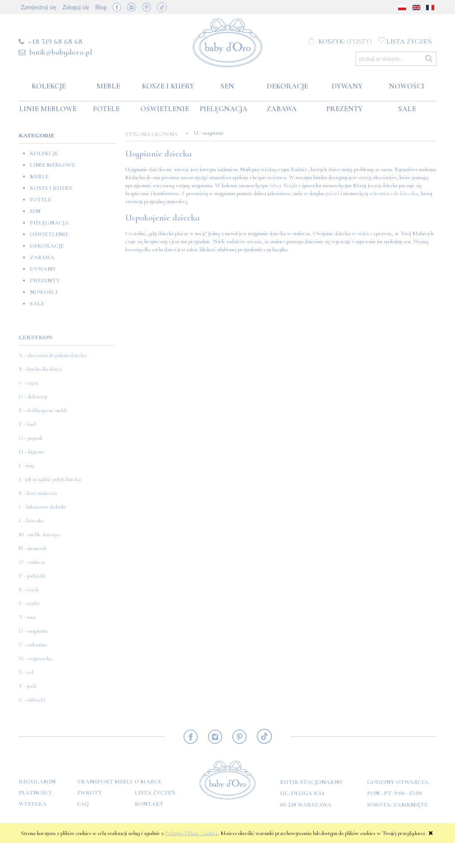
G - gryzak (31, 438)
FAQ (83, 803)
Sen (35, 211)
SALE (37, 303)
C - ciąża (28, 382)
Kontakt (149, 803)
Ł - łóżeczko (31, 520)
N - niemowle (33, 548)
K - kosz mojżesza (38, 493)
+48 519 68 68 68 (55, 41)
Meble (39, 176)
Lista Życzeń (155, 792)
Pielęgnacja (49, 222)
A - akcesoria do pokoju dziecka (52, 355)
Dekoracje (47, 245)
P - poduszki (32, 575)
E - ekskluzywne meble (43, 410)
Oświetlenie (49, 234)
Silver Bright (283, 185)
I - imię (26, 465)
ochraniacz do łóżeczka (393, 193)
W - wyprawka (35, 658)
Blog (100, 7)
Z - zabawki (32, 699)
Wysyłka (33, 803)
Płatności (35, 792)
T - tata (27, 617)
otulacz (364, 233)
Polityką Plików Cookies (191, 833)
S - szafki (29, 603)
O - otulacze (32, 562)
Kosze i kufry (51, 188)
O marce (148, 781)
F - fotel (27, 424)
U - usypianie (33, 630)
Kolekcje (44, 153)
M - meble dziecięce (40, 534)
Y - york (27, 686)
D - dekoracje (33, 396)
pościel (332, 193)
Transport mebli (104, 781)
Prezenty (45, 280)
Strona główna (154, 134)
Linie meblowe (52, 165)
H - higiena (31, 451)
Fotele (40, 199)
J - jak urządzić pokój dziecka (50, 479)
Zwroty (89, 792)
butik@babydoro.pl (60, 52)
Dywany (43, 269)
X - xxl (26, 672)
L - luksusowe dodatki (42, 506)
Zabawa (42, 257)
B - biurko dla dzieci (40, 369)
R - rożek (29, 589)
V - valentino (33, 644)
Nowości (44, 292)
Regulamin (37, 781)
